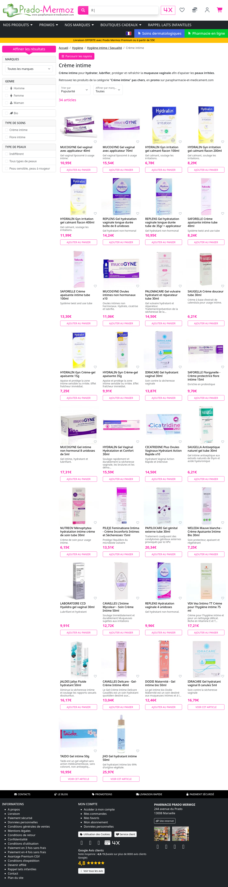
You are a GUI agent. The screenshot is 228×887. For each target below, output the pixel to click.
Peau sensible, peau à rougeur (29, 168)
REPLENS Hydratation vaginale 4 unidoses (159, 605)
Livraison (14, 814)
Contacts (22, 794)
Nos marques (79, 24)
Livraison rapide (149, 794)
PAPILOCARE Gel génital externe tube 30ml (161, 530)
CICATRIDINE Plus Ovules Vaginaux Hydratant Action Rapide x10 (163, 450)
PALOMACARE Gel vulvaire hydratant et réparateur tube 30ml (163, 294)
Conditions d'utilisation (23, 844)
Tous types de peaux (23, 161)
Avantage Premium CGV (24, 856)
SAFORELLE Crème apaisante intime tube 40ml (203, 222)
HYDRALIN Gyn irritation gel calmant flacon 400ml (77, 220)
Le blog (61, 794)
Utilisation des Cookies (95, 834)
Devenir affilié (17, 865)
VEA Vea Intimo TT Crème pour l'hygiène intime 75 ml (205, 607)
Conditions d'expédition (23, 861)
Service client (125, 834)
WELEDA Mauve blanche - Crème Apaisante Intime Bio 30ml (205, 531)
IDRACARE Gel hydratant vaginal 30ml (161, 374)
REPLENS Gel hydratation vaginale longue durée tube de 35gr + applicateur (163, 222)
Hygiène (77, 48)
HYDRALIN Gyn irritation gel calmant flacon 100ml (162, 149)
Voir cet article (206, 707)
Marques (12, 59)
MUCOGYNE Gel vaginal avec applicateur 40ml (76, 149)
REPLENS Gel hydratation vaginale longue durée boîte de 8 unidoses (120, 222)
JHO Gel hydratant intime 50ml (120, 758)
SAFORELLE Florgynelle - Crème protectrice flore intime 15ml (204, 375)
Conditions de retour (21, 835)
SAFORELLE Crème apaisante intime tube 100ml (75, 294)
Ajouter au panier (78, 169)
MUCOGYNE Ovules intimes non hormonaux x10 (119, 294)
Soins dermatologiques (159, 33)
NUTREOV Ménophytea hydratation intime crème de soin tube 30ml (77, 531)
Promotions (102, 794)
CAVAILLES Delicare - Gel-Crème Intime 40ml (120, 683)
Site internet (165, 821)
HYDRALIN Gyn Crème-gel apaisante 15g (77, 374)
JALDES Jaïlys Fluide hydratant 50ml (73, 683)
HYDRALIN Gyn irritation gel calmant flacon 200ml (205, 149)
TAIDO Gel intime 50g (74, 756)
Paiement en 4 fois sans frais (27, 852)
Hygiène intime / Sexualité (104, 48)
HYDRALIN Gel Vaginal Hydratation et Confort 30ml (118, 450)
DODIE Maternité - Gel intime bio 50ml (160, 683)
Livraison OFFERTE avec (114, 40)
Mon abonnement (96, 822)
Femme (16, 95)
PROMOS (49, 24)
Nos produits (18, 24)
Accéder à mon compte (99, 809)
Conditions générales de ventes (29, 826)
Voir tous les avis (91, 871)
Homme (17, 88)
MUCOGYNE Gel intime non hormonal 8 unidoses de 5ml (77, 450)
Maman (16, 103)
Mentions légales (19, 831)
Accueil (63, 48)
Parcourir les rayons (76, 56)
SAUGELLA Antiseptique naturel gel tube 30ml (204, 449)
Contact (13, 873)
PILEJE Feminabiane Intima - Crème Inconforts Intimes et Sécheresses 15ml (121, 531)
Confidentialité (17, 839)
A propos (14, 809)
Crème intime (18, 130)
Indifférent (16, 154)
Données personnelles (23, 822)
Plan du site (15, 878)
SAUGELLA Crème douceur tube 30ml (206, 293)
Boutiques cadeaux (121, 24)
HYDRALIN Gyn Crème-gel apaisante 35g (120, 374)
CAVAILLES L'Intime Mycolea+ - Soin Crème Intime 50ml (118, 607)
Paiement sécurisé (200, 794)
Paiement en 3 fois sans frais (27, 848)
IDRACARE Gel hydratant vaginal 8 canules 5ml (204, 683)
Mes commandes (95, 814)
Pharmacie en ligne (206, 33)
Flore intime (17, 137)
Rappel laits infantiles (169, 24)
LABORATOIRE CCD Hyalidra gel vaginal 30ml (77, 605)
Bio (13, 113)
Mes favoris (91, 818)
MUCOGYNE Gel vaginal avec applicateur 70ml (119, 149)
